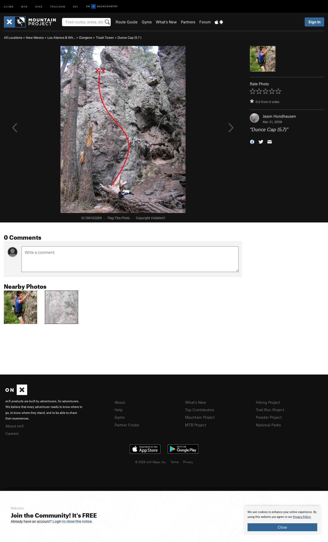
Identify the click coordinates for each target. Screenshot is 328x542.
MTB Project (195, 425)
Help (119, 409)
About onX (14, 426)
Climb (9, 6)
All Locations (13, 37)
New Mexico (35, 37)
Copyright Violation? (150, 218)
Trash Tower (105, 37)
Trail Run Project (270, 409)
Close (282, 527)
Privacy (188, 462)
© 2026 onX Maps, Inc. (150, 462)
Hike (39, 6)
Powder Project (269, 417)
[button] (252, 141)
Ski (75, 6)
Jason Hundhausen (279, 116)
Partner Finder (127, 425)
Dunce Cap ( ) (129, 37)
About (120, 402)
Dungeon (85, 37)
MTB (24, 6)
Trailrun (57, 6)
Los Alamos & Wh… (61, 37)
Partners (188, 22)
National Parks (268, 425)
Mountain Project (200, 417)
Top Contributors (199, 409)
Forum (205, 22)
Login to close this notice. (73, 521)
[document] (282, 520)
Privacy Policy (302, 517)
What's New (166, 22)
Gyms (147, 22)
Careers (12, 433)
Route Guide (127, 22)
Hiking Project (268, 402)
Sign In (314, 22)
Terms (175, 462)
